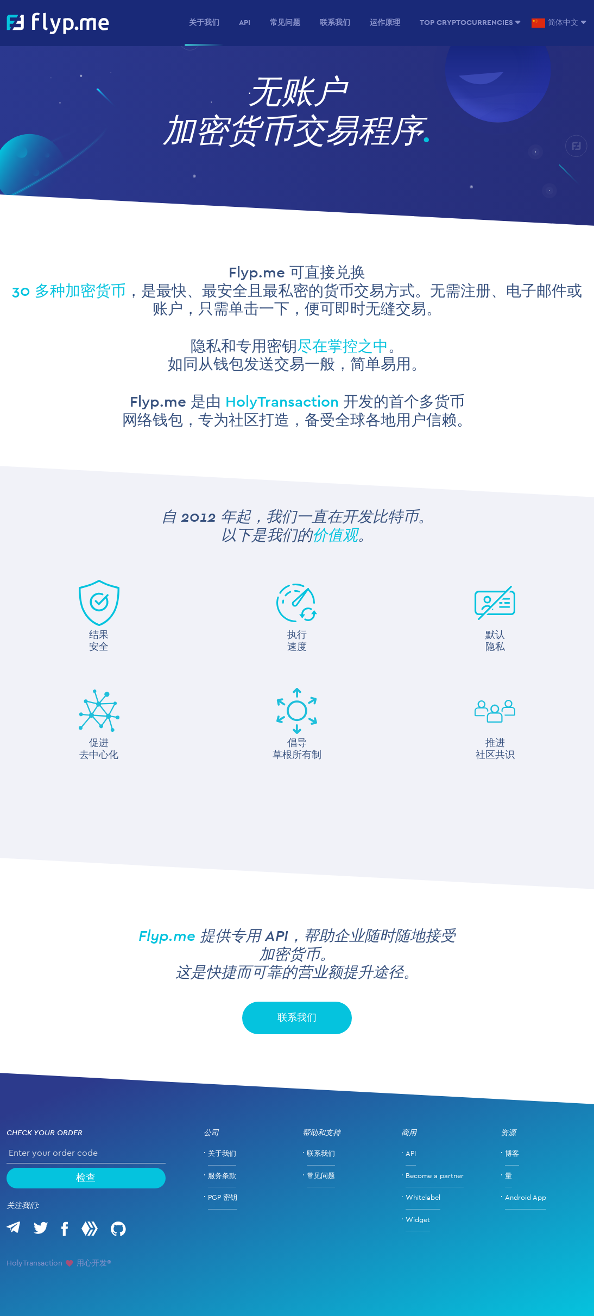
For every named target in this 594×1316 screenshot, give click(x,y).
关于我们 (204, 23)
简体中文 (555, 23)
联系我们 (335, 23)
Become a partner (435, 1176)
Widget (418, 1220)
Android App (525, 1197)
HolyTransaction (282, 402)
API (244, 23)
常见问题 (285, 23)
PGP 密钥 (222, 1197)
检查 (86, 1178)
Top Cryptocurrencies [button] (466, 23)
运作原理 (385, 23)
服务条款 (222, 1176)
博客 (512, 1153)
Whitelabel (423, 1197)
